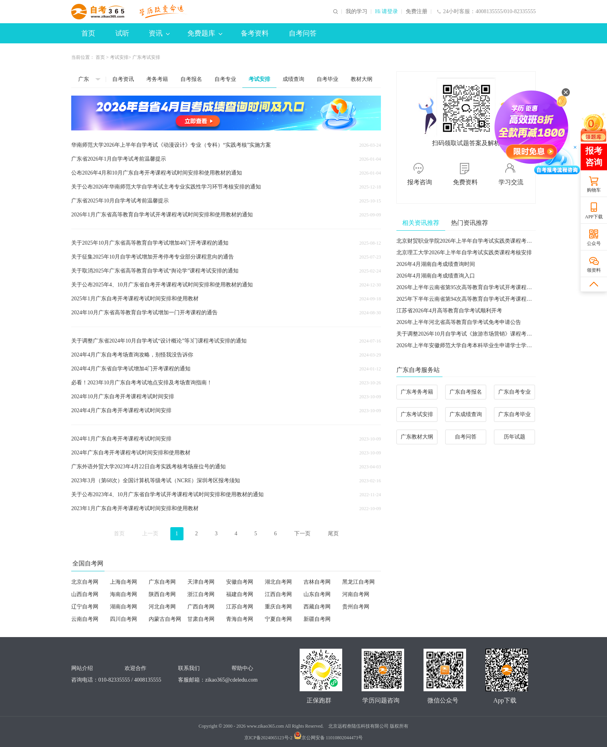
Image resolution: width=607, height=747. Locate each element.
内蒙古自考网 (165, 619)
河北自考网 (162, 607)
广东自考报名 (465, 392)
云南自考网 (84, 619)
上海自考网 (123, 582)
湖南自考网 (123, 607)
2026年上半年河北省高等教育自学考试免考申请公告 (458, 322)
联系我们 (189, 668)
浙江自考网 (200, 594)
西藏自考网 (317, 607)
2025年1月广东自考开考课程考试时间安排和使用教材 (135, 299)
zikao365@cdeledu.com (231, 680)
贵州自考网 (355, 607)
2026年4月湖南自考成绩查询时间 (435, 264)
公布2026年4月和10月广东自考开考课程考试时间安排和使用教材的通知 (156, 173)
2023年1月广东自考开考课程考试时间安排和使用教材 (135, 508)
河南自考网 (355, 594)
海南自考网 (123, 594)
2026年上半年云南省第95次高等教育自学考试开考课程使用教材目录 (477, 287)
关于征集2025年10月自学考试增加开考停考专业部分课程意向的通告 (152, 257)
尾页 (333, 533)
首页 (88, 33)
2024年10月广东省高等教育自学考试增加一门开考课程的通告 (144, 312)
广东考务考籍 (417, 392)
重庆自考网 (278, 607)
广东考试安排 (417, 414)
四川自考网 (123, 619)
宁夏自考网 (278, 619)
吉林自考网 (317, 582)
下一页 (302, 533)
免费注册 (416, 11)
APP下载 (594, 216)
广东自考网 (162, 582)
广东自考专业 (514, 392)
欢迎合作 (135, 668)
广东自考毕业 (514, 414)
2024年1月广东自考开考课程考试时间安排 (121, 439)
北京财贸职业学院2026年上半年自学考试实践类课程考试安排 (469, 241)
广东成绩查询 (465, 414)
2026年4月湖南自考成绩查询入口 (435, 276)
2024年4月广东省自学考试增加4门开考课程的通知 (130, 369)
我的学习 (356, 11)
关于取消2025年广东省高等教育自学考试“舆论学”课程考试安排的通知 (154, 271)
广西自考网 (200, 607)
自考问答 (303, 33)
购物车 (594, 190)
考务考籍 (157, 79)
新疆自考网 (317, 619)
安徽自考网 (239, 582)
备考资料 (255, 33)
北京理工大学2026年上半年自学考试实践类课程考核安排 (464, 252)
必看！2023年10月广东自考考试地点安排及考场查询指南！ (141, 382)
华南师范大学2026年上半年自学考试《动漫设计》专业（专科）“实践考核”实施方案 (171, 145)
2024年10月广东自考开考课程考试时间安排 (122, 396)
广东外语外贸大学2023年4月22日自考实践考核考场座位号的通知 (148, 466)
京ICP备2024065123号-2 (268, 737)
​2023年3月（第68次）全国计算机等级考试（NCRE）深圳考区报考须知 (155, 480)
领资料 (594, 270)
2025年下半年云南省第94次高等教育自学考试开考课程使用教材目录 (477, 299)
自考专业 (225, 79)
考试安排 (119, 57)
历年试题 (514, 437)
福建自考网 (239, 594)
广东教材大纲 (417, 437)
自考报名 (191, 79)
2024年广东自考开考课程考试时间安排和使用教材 (130, 453)
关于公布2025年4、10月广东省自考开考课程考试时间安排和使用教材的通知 (162, 285)
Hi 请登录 (386, 11)
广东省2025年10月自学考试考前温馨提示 (120, 201)
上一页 (150, 533)
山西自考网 (84, 594)
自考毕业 (327, 79)
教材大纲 (361, 79)
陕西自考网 (162, 594)
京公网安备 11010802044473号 (328, 737)
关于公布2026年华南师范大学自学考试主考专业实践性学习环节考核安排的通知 (166, 187)
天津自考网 (200, 582)
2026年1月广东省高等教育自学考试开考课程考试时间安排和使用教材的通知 (162, 215)
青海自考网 (239, 619)
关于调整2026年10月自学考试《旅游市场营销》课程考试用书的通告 (477, 334)
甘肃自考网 (200, 619)
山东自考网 (317, 594)
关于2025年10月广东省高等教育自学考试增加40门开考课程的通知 (149, 243)
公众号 (594, 243)
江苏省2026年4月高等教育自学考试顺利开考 (449, 311)
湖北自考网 (278, 582)
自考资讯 (123, 79)
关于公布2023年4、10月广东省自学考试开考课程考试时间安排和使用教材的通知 (167, 494)
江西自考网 (278, 594)
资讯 (159, 33)
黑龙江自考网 (358, 582)
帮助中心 (242, 668)
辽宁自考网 (84, 607)
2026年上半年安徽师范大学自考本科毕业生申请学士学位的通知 (472, 345)
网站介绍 (82, 668)
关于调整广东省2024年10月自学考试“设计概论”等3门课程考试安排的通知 (159, 341)
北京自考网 (84, 582)
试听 (122, 33)
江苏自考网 (239, 607)
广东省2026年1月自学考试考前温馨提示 (118, 159)
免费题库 (204, 33)
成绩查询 (293, 79)
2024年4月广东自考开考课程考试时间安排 (121, 410)
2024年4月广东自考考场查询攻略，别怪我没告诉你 (132, 355)
